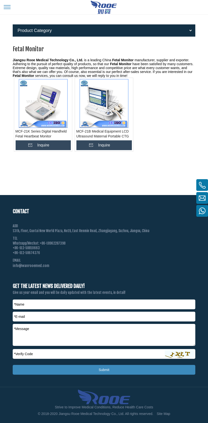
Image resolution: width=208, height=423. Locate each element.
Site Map (163, 414)
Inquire (43, 145)
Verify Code (23, 354)
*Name (19, 304)
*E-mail (19, 317)
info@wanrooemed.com (31, 265)
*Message (21, 329)
